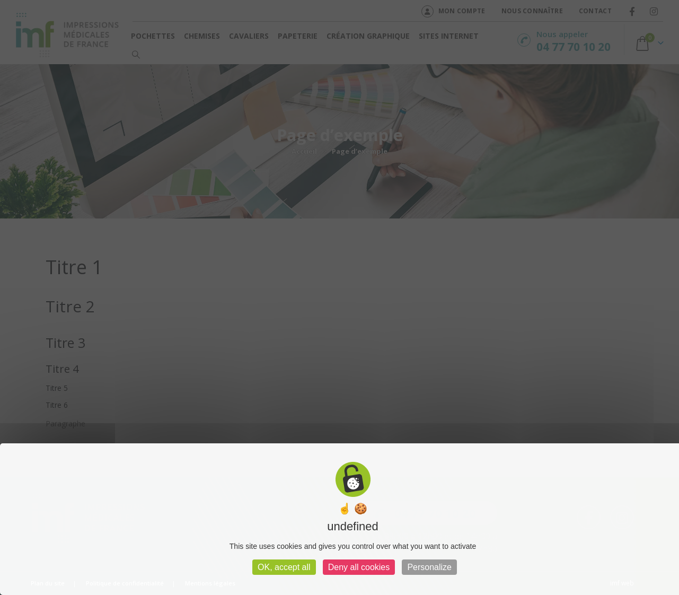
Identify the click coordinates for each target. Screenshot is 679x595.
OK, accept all (284, 567)
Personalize (429, 567)
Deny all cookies (359, 567)
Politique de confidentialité (125, 583)
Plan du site (48, 583)
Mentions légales (210, 583)
